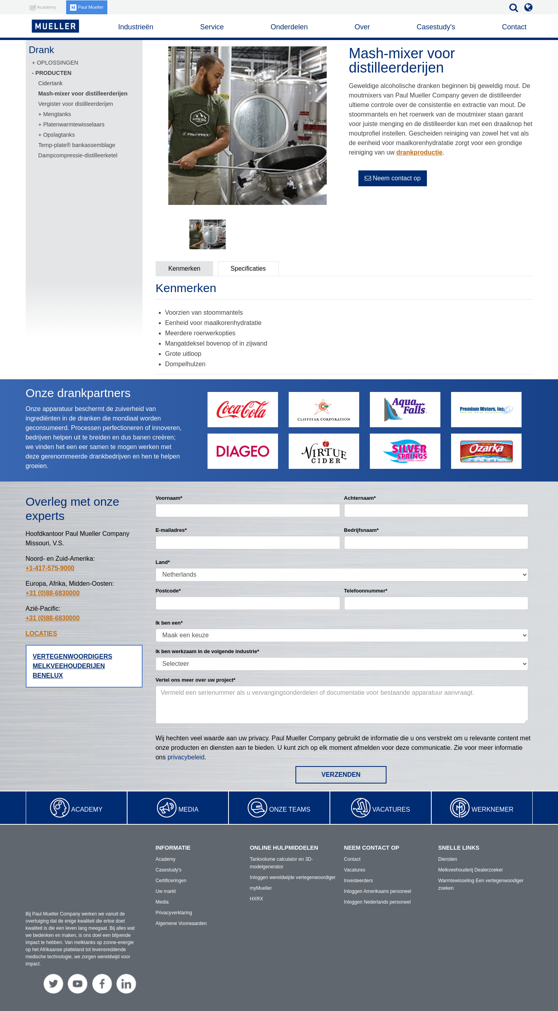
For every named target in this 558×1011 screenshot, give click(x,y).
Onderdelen (289, 27)
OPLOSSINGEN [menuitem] (57, 62)
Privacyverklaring (174, 912)
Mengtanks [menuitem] (57, 114)
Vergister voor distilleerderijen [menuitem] (75, 104)
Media (188, 809)
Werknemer (493, 809)
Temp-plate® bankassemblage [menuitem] (77, 145)
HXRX (256, 899)
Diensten (447, 859)
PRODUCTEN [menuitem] (53, 73)
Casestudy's (436, 27)
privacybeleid (186, 757)
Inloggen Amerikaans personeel (377, 891)
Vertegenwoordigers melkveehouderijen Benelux (72, 666)
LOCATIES (41, 633)
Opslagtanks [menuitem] (59, 135)
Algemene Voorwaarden (181, 923)
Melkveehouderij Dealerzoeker (470, 870)
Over (362, 27)
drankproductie (419, 152)
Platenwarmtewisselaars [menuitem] (74, 124)
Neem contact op (393, 178)
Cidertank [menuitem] (50, 83)
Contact (514, 27)
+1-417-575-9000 (50, 568)
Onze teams (289, 809)
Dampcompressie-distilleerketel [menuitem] (78, 155)
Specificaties (250, 268)
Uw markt (166, 891)
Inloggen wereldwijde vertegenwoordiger (292, 877)
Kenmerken (185, 268)
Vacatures (391, 809)
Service (212, 27)
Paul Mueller (88, 7)
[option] (248, 127)
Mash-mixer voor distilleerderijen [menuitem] (83, 93)
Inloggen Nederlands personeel (377, 902)
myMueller (261, 888)
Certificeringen (171, 880)
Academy (87, 809)
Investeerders (358, 880)
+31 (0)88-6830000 (53, 593)
